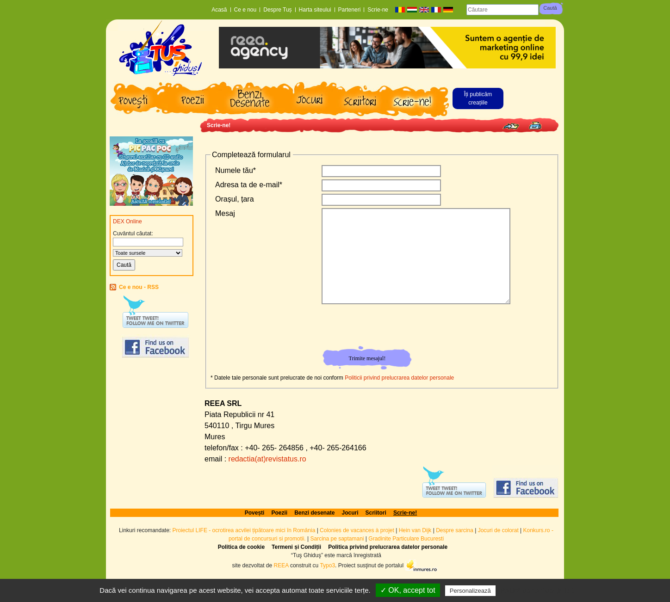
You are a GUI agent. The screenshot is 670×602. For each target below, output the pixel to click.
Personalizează (470, 590)
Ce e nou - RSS (139, 287)
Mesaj (225, 213)
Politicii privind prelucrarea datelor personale (399, 378)
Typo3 (327, 565)
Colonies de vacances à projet (357, 530)
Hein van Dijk (415, 530)
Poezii (279, 513)
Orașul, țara (234, 199)
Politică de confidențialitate (538, 590)
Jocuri (350, 513)
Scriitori (376, 513)
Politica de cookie (241, 547)
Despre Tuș (277, 9)
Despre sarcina (454, 530)
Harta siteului (315, 9)
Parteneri (349, 9)
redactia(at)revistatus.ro (267, 459)
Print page (535, 125)
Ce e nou (245, 9)
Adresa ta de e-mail (248, 185)
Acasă (219, 9)
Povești (255, 513)
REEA (281, 565)
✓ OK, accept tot (407, 590)
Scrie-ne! (218, 125)
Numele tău (235, 170)
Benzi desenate (314, 513)
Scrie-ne (377, 9)
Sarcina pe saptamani (337, 538)
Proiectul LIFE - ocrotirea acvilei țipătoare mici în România (244, 530)
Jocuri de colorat (499, 530)
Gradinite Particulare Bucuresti (406, 538)
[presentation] (392, 327)
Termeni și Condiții (296, 547)
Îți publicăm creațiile (478, 98)
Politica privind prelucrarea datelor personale (387, 547)
